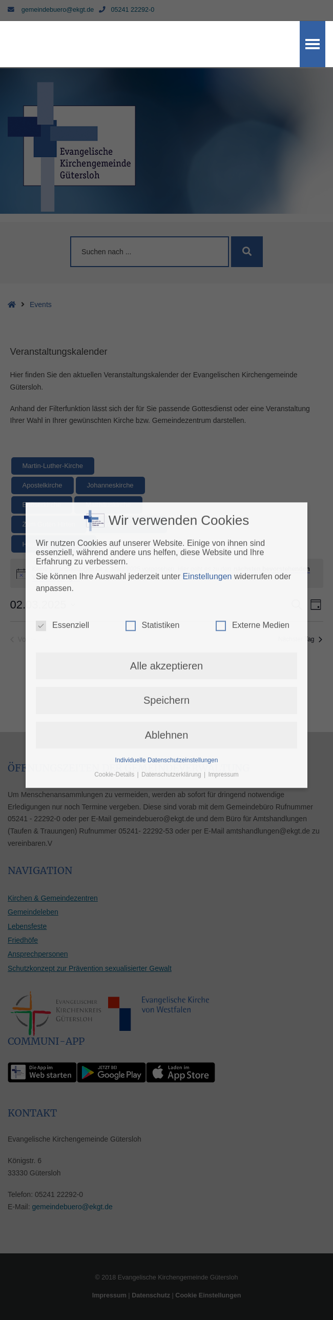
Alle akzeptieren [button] (166, 479)
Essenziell (62, 438)
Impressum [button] (224, 588)
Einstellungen (207, 390)
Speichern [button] (166, 514)
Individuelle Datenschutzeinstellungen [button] (166, 574)
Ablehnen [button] (167, 548)
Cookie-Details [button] (115, 588)
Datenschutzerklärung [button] (172, 588)
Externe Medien (252, 438)
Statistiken (153, 438)
